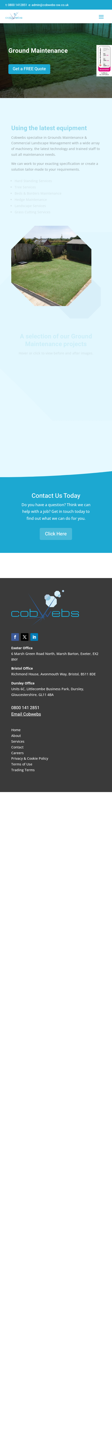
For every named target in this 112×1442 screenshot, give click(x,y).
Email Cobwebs (26, 714)
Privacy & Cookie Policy (29, 758)
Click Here (56, 533)
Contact (17, 747)
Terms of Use (21, 764)
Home (16, 730)
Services (17, 741)
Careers (17, 753)
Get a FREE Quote (29, 69)
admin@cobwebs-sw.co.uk (50, 5)
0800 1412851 (17, 5)
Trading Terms (23, 770)
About (16, 735)
